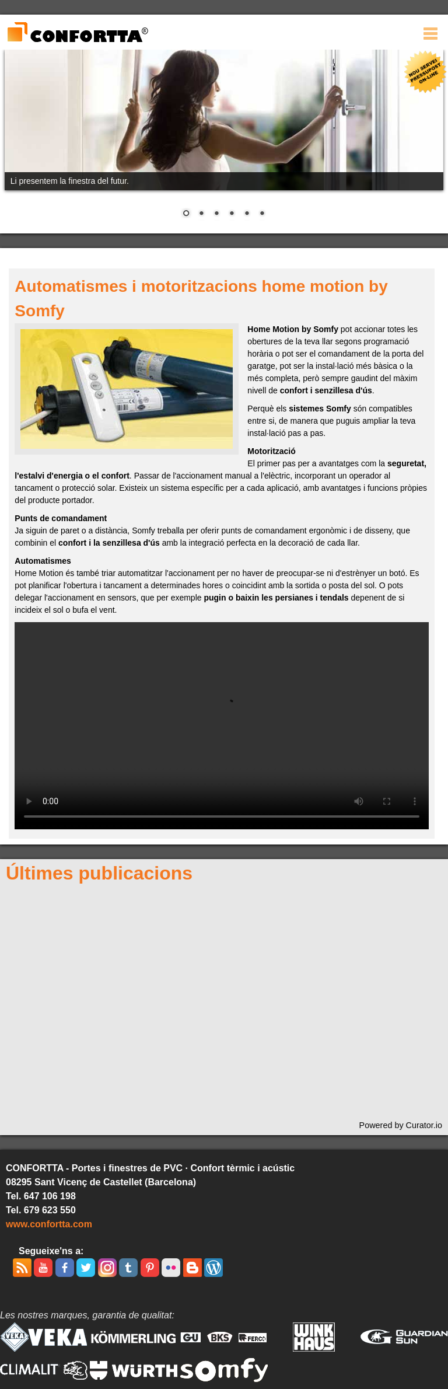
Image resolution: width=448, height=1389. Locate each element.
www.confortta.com (49, 1224)
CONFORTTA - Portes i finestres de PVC (77, 32)
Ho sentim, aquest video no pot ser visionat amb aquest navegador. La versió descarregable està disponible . (222, 725)
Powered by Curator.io (400, 1125)
